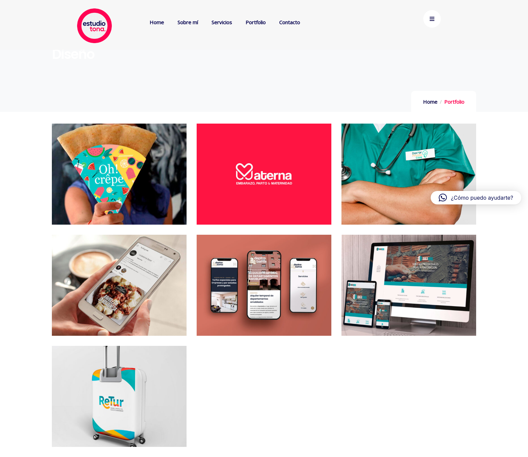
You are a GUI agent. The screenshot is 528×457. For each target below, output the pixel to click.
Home (430, 101)
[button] (476, 197)
